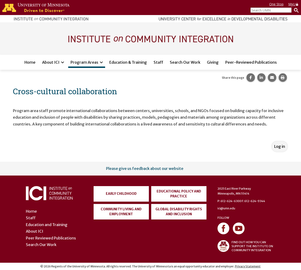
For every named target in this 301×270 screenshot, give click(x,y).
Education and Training (46, 224)
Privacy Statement (248, 266)
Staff (158, 62)
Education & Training (128, 62)
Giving (213, 62)
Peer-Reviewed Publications (251, 62)
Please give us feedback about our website (144, 168)
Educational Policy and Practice (179, 193)
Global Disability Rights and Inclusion (178, 211)
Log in (279, 146)
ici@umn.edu (226, 208)
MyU (293, 4)
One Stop (276, 4)
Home (30, 62)
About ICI (50, 62)
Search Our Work (185, 62)
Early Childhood (121, 194)
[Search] (295, 10)
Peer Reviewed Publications (51, 238)
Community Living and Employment (121, 211)
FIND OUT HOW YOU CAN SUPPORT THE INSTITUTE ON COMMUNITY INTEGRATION (245, 246)
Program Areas (84, 62)
